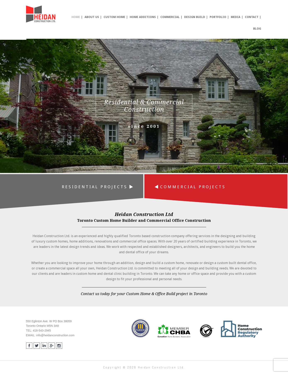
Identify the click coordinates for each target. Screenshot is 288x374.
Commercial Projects (190, 186)
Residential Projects (97, 186)
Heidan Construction (41, 14)
